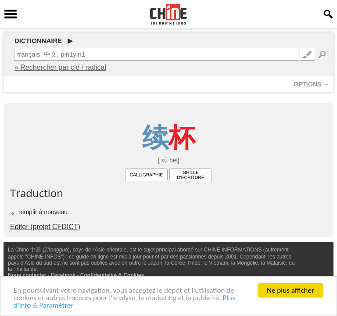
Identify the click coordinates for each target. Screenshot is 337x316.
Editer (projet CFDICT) (45, 226)
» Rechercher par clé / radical (60, 67)
